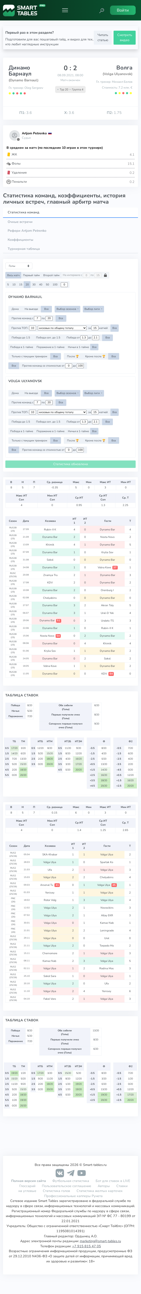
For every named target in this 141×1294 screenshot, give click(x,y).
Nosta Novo (107, 537)
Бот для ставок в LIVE (113, 1180)
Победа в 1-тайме (21, 347)
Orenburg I (107, 590)
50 (47, 284)
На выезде (31, 309)
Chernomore (50, 953)
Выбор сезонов (67, 309)
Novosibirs (107, 908)
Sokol (50, 560)
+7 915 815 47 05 (86, 1246)
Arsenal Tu (50, 885)
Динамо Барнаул (20, 70)
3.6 (25, 112)
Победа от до (83, 337)
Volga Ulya (107, 854)
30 (34, 284)
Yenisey (50, 892)
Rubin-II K (50, 529)
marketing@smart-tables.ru (100, 1241)
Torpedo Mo (107, 945)
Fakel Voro (50, 999)
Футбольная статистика (71, 1180)
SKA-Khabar (50, 854)
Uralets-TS (107, 620)
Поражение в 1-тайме (50, 347)
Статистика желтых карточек (100, 1190)
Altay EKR (107, 915)
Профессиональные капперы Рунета (73, 1196)
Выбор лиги (92, 309)
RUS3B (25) (13, 529)
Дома (15, 309)
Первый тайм (31, 275)
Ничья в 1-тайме (78, 347)
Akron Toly (107, 605)
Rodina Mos (106, 968)
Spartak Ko (107, 862)
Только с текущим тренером (29, 356)
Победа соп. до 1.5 (48, 337)
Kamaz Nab (107, 923)
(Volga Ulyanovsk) (117, 74)
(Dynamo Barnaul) (23, 80)
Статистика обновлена (70, 464)
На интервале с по (85, 275)
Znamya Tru (50, 575)
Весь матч (13, 275)
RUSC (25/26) (13, 575)
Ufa (50, 870)
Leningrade (107, 930)
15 (20, 284)
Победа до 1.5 (21, 337)
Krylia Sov (107, 552)
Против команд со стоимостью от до (53, 366)
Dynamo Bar (108, 529)
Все (46, 309)
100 (55, 284)
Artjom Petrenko (34, 133)
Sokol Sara (50, 976)
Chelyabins (50, 598)
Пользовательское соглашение (66, 1186)
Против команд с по (32, 318)
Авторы (104, 1186)
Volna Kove (108, 567)
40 (40, 284)
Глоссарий (27, 1186)
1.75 (114, 112)
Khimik (50, 544)
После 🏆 (73, 356)
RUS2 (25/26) (13, 854)
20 (27, 284)
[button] (101, 10)
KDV (50, 582)
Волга (124, 67)
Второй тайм (51, 275)
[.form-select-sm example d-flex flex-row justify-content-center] (62, 328)
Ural (107, 938)
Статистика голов (56, 1190)
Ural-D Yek (107, 613)
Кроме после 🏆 (95, 356)
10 (14, 284)
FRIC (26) (13, 900)
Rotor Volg (50, 900)
